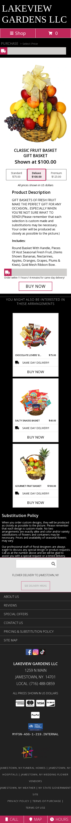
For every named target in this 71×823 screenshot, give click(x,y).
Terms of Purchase (47, 801)
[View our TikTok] (42, 654)
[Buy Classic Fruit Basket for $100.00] (35, 286)
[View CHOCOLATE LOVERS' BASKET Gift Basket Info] (35, 333)
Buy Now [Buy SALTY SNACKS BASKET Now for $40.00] (35, 437)
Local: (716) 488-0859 (35, 683)
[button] (35, 727)
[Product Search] (36, 563)
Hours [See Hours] (59, 819)
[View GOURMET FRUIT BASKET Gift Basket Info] (35, 464)
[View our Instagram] (36, 654)
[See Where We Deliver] (35, 585)
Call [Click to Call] (11, 819)
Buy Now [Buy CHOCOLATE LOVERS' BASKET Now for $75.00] (35, 371)
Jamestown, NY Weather (17, 787)
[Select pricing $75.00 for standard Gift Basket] (16, 174)
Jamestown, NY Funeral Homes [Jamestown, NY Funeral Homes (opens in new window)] (23, 768)
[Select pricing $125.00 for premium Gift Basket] (56, 174)
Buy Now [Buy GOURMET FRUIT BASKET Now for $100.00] (35, 502)
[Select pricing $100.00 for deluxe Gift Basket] (36, 174)
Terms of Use (35, 807)
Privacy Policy (18, 801)
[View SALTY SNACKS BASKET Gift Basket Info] (35, 399)
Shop (18, 33)
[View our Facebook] (29, 654)
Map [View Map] (35, 819)
